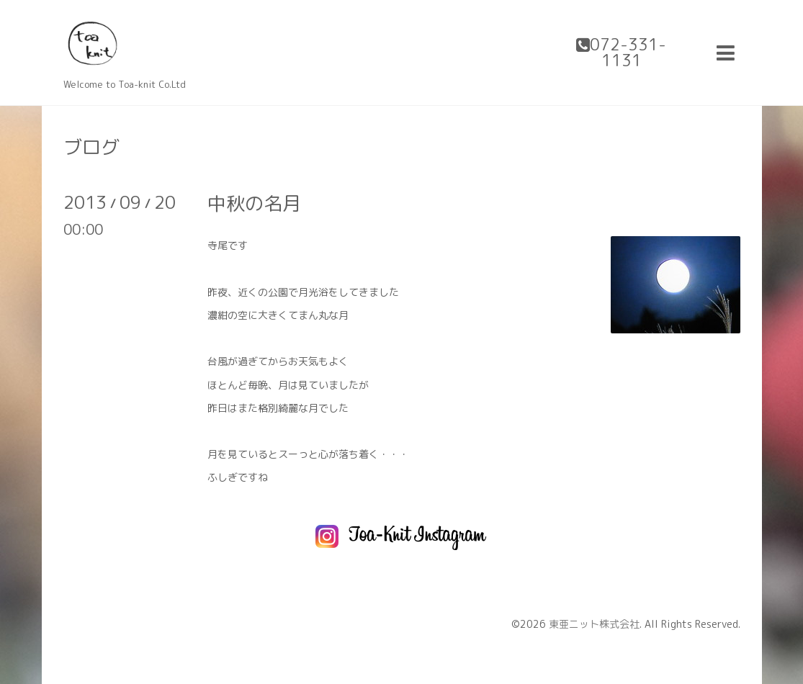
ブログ (91, 147)
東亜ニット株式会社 (594, 624)
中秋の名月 (254, 203)
